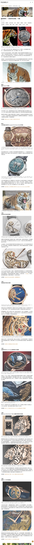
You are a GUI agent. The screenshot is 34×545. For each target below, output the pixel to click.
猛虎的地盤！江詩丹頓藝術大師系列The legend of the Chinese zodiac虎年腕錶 (17, 186)
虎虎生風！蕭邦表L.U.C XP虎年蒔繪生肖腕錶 (12, 539)
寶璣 (10, 24)
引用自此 (27, 273)
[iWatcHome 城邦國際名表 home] (4, 2)
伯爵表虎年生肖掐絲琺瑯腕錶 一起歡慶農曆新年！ (13, 277)
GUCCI (24, 24)
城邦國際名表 (2, 5)
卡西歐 (17, 24)
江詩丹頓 (7, 24)
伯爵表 (20, 24)
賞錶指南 (6, 5)
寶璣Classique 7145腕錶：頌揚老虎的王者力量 (12, 119)
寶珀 (13, 24)
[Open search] (30, 2)
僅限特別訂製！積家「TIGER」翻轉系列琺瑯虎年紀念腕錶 (14, 474)
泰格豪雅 (2, 24)
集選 (27, 24)
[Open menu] (32, 2)
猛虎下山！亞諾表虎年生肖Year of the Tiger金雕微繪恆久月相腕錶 (15, 408)
